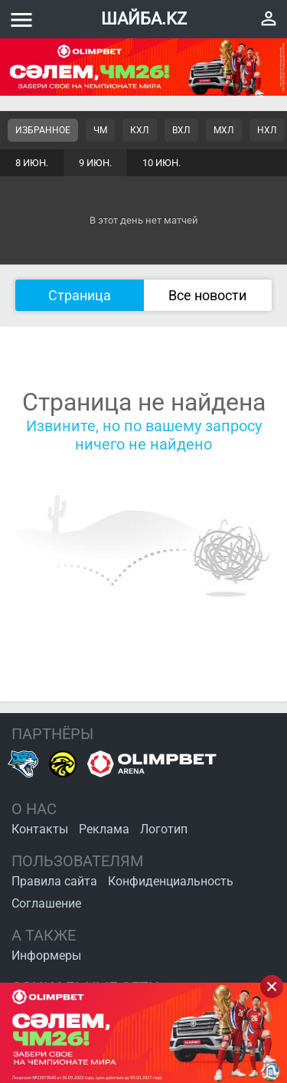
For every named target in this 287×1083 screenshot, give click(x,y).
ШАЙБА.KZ (144, 18)
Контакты (39, 829)
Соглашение (46, 903)
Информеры (46, 955)
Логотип (164, 829)
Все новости (207, 295)
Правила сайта (54, 881)
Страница (79, 295)
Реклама (104, 829)
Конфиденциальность (170, 881)
